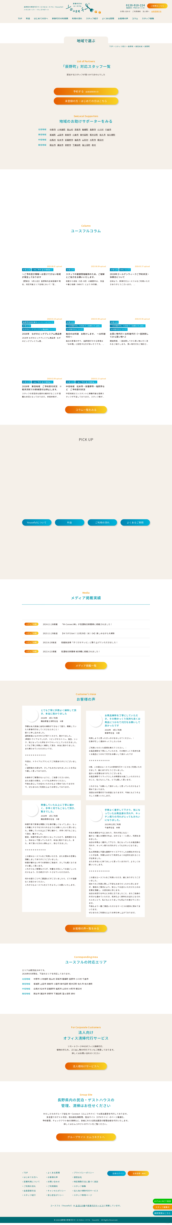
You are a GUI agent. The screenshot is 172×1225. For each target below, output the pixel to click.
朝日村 (100, 140)
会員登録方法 (156, 11)
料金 (28, 18)
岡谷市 (53, 145)
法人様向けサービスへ (86, 1068)
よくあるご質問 (135, 523)
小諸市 (76, 135)
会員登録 (140, 1176)
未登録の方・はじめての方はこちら (86, 101)
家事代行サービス (95, 1207)
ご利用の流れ (102, 523)
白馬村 (53, 140)
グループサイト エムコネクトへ (86, 1140)
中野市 (53, 129)
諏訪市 (60, 145)
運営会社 (78, 1179)
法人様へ (146, 11)
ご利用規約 (136, 11)
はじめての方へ (41, 18)
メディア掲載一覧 (86, 667)
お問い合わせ (125, 11)
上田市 (60, 135)
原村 (94, 145)
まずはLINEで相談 (162, 1201)
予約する (86, 91)
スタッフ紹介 (92, 18)
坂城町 (53, 135)
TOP (20, 18)
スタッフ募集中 (162, 1207)
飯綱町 (85, 129)
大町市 (93, 140)
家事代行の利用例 (60, 18)
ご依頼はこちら (157, 6)
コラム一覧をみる (86, 410)
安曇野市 (69, 140)
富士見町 (86, 145)
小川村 (100, 129)
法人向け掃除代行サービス (86, 1192)
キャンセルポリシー (57, 1192)
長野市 (93, 129)
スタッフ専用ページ (83, 1197)
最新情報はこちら (162, 1213)
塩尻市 (78, 140)
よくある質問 (108, 18)
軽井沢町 (94, 135)
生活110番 (80, 1207)
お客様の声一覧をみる (86, 931)
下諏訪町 (77, 145)
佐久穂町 (111, 135)
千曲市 (108, 129)
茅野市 (68, 145)
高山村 (70, 129)
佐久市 (102, 135)
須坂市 (78, 129)
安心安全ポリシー (56, 1197)
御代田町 (84, 135)
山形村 (85, 140)
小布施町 (61, 129)
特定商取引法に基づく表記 (86, 1184)
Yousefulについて (37, 523)
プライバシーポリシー (84, 1175)
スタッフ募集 (148, 18)
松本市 (60, 140)
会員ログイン (118, 1176)
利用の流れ (77, 18)
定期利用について (32, 1184)
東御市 (68, 135)
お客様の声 (123, 18)
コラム (135, 18)
